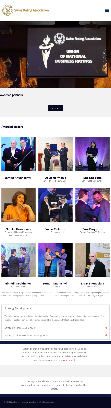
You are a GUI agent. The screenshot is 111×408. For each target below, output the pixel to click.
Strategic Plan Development (21, 328)
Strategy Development (17, 308)
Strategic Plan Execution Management (27, 335)
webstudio (33, 402)
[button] (55, 308)
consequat (69, 360)
